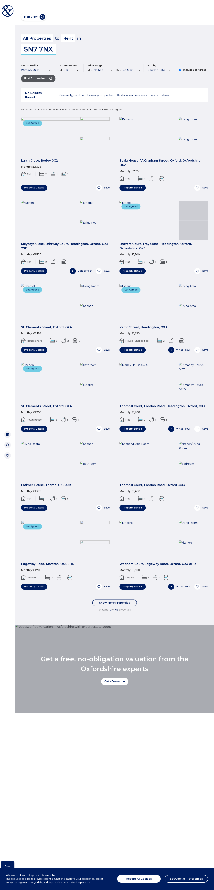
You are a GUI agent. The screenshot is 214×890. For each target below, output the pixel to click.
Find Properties (38, 78)
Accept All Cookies (139, 878)
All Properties (37, 38)
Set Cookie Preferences (186, 878)
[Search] (7, 445)
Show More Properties (114, 602)
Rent (68, 38)
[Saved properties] (7, 455)
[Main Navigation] (7, 434)
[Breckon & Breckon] (7, 11)
